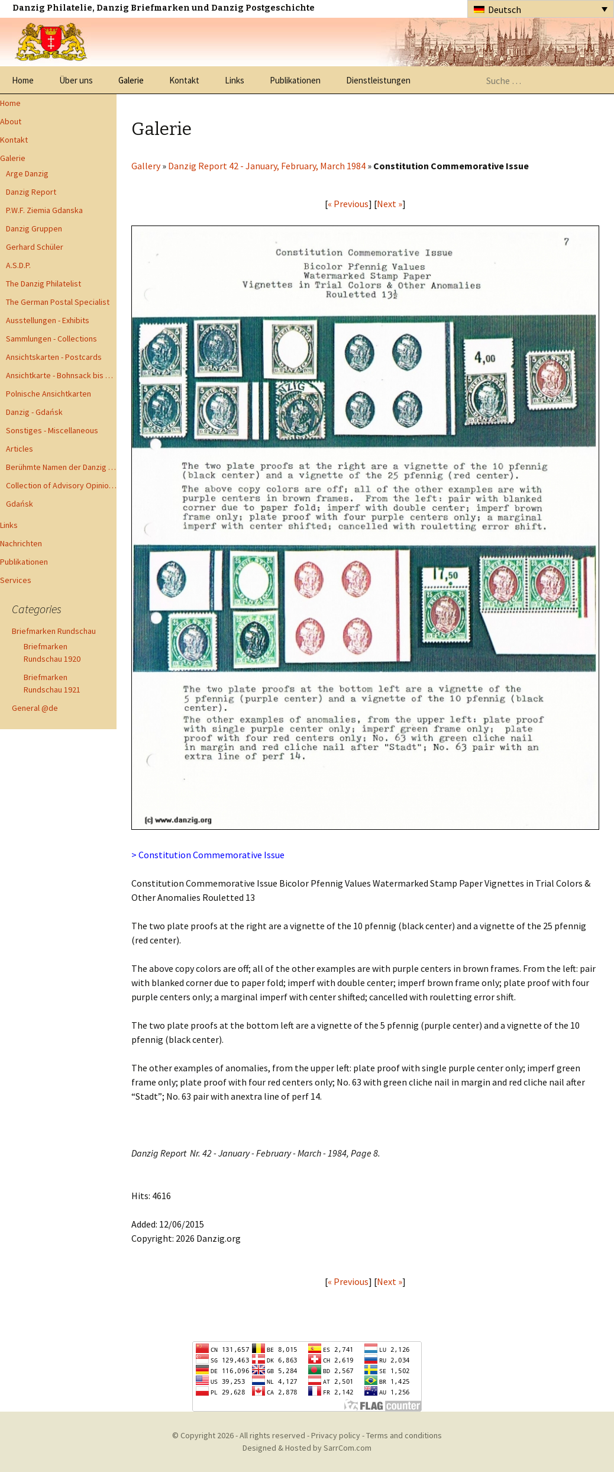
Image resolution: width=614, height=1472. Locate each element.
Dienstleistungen (378, 80)
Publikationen (295, 80)
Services (15, 580)
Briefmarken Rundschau (54, 631)
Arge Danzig (27, 173)
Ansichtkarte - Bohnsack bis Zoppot (61, 375)
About (10, 121)
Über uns (76, 80)
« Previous (348, 204)
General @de (35, 708)
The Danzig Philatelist (43, 283)
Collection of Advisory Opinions (61, 485)
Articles (19, 448)
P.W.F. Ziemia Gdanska (44, 210)
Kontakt (184, 80)
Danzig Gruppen (34, 228)
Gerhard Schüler (34, 246)
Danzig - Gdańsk (34, 412)
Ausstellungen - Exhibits (47, 320)
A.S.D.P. (18, 265)
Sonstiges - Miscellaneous (52, 430)
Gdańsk (19, 503)
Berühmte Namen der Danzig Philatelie (61, 467)
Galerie (131, 80)
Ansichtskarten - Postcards (54, 357)
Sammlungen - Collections (51, 338)
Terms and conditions (404, 1435)
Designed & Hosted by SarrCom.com (307, 1447)
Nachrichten (21, 543)
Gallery (145, 166)
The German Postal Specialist (57, 302)
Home (23, 80)
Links (234, 80)
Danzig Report (31, 191)
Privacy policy (335, 1435)
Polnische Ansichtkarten (48, 393)
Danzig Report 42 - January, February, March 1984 (267, 166)
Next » (389, 204)
